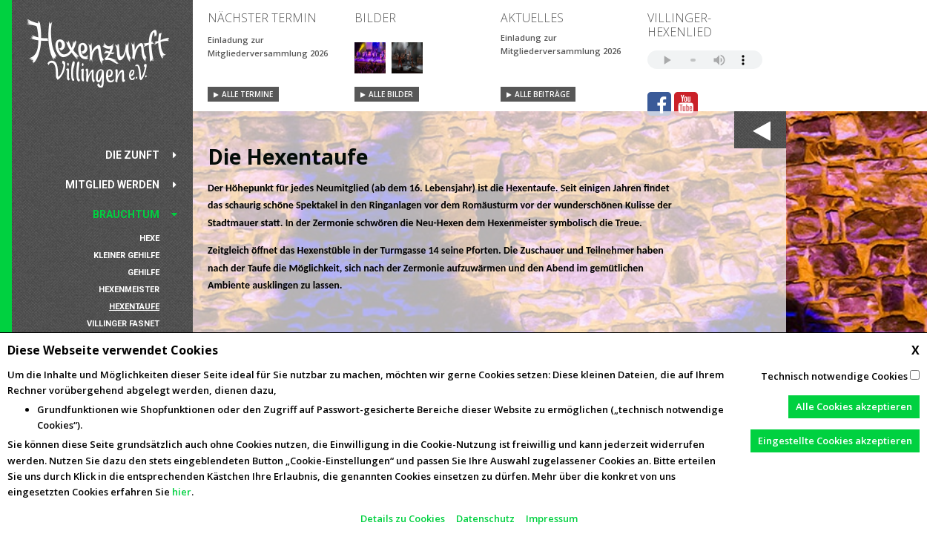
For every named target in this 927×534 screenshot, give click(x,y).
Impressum (552, 518)
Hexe (149, 238)
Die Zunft (132, 155)
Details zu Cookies (402, 518)
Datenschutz (485, 518)
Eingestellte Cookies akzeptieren (835, 440)
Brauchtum (126, 214)
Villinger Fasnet (123, 324)
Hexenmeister (129, 289)
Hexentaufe (134, 307)
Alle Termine (247, 94)
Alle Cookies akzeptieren (854, 406)
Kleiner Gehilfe (126, 255)
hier (181, 491)
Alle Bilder (391, 94)
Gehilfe (143, 272)
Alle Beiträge (542, 94)
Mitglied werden (112, 185)
